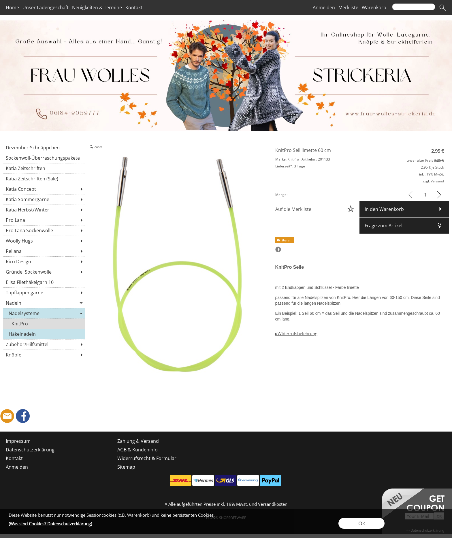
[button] (442, 7)
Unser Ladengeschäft (45, 7)
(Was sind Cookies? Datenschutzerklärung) (50, 523)
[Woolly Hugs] (44, 241)
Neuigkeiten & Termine (97, 7)
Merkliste (348, 7)
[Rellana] (44, 251)
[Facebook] (23, 416)
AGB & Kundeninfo (137, 450)
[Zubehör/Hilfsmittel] (44, 344)
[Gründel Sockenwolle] (44, 272)
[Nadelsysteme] (44, 313)
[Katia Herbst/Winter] (44, 210)
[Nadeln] (44, 303)
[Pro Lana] (44, 220)
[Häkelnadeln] (44, 334)
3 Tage (290, 166)
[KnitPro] (44, 323)
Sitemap (126, 467)
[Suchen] (413, 6)
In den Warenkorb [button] (384, 209)
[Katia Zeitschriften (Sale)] (44, 178)
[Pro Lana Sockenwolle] (44, 230)
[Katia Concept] (44, 189)
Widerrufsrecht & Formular (146, 458)
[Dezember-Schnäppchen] (44, 147)
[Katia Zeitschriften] (44, 168)
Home (12, 7)
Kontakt (133, 7)
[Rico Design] (44, 261)
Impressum (18, 441)
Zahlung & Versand (138, 441)
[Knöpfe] (44, 355)
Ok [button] (361, 523)
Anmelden (324, 7)
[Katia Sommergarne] (44, 199)
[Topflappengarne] (44, 292)
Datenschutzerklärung (30, 450)
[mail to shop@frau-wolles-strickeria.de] (7, 416)
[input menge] (425, 195)
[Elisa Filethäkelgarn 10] (44, 282)
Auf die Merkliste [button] (293, 209)
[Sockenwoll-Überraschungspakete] (44, 158)
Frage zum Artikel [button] (383, 225)
